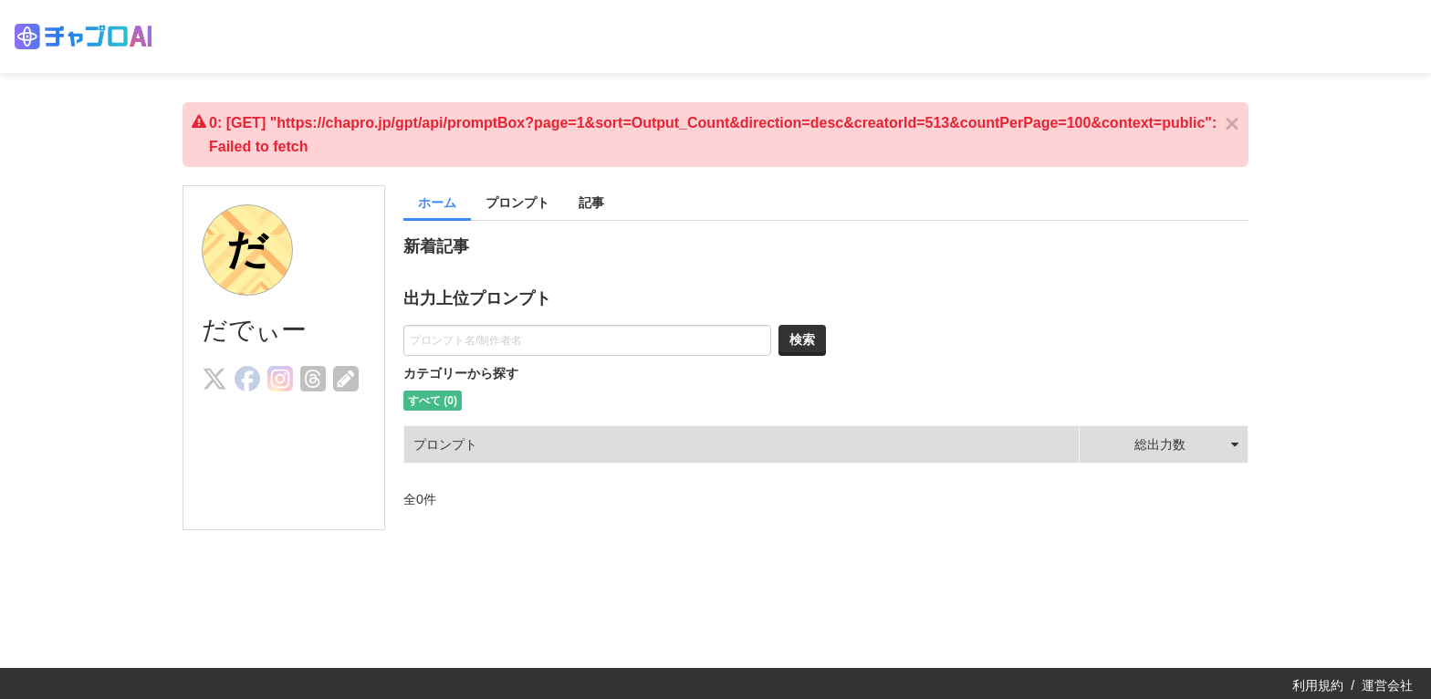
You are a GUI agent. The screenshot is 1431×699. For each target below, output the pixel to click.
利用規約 (1317, 685)
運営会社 (1387, 685)
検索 (802, 339)
